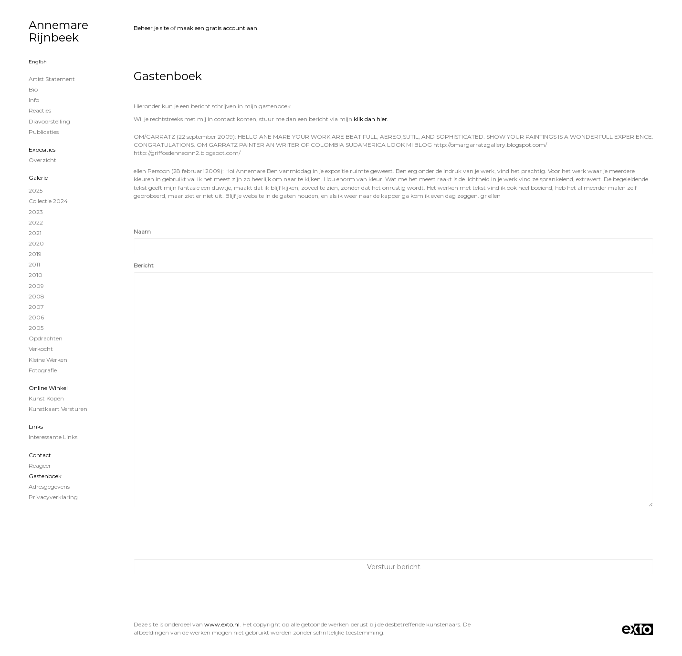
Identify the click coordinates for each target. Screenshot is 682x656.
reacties (40, 110)
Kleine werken (48, 359)
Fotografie (43, 370)
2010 (35, 274)
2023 (36, 211)
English (38, 62)
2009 (36, 285)
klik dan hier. (371, 119)
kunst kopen (46, 398)
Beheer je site (151, 27)
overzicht (42, 160)
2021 (35, 232)
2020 (36, 243)
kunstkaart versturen (58, 408)
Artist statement (52, 78)
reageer (40, 465)
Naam (142, 231)
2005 (36, 327)
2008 (36, 296)
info (34, 99)
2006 (36, 317)
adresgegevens (49, 486)
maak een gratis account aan (217, 27)
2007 (36, 306)
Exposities (42, 149)
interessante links (53, 437)
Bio (33, 89)
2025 (35, 190)
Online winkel (48, 387)
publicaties (44, 131)
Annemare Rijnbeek (58, 31)
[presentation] (206, 533)
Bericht (144, 265)
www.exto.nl (222, 624)
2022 (36, 222)
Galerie (38, 177)
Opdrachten (46, 338)
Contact (40, 455)
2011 (34, 264)
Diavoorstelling (49, 121)
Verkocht (41, 348)
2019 (35, 253)
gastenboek (45, 476)
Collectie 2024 (48, 201)
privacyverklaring (53, 497)
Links (36, 426)
